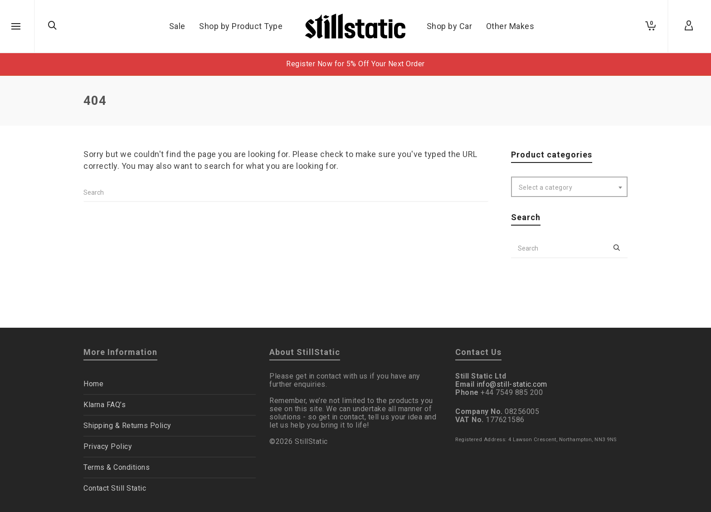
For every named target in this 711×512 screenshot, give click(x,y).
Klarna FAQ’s (104, 404)
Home (93, 383)
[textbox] (569, 187)
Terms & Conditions (116, 467)
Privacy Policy (107, 446)
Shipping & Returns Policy (127, 425)
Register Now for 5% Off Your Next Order (355, 63)
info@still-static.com (512, 384)
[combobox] (569, 187)
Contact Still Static (114, 488)
